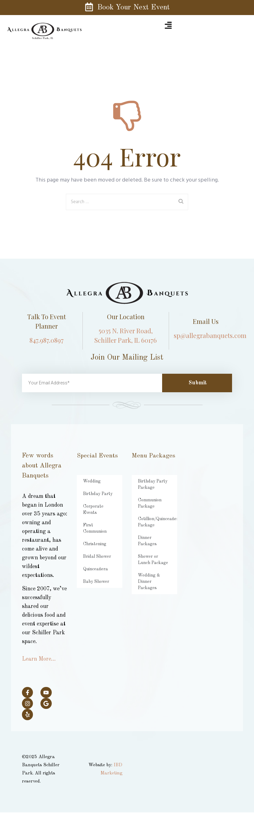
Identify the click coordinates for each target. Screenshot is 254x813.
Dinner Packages (153, 538)
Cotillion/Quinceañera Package (157, 522)
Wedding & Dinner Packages (154, 572)
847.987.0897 (46, 340)
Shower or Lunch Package (153, 553)
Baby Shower (95, 569)
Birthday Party (96, 494)
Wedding (91, 481)
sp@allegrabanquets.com (210, 335)
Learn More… (39, 659)
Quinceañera (94, 556)
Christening (93, 531)
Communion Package (147, 503)
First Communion (98, 519)
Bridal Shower (95, 544)
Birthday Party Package (151, 484)
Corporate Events (99, 506)
